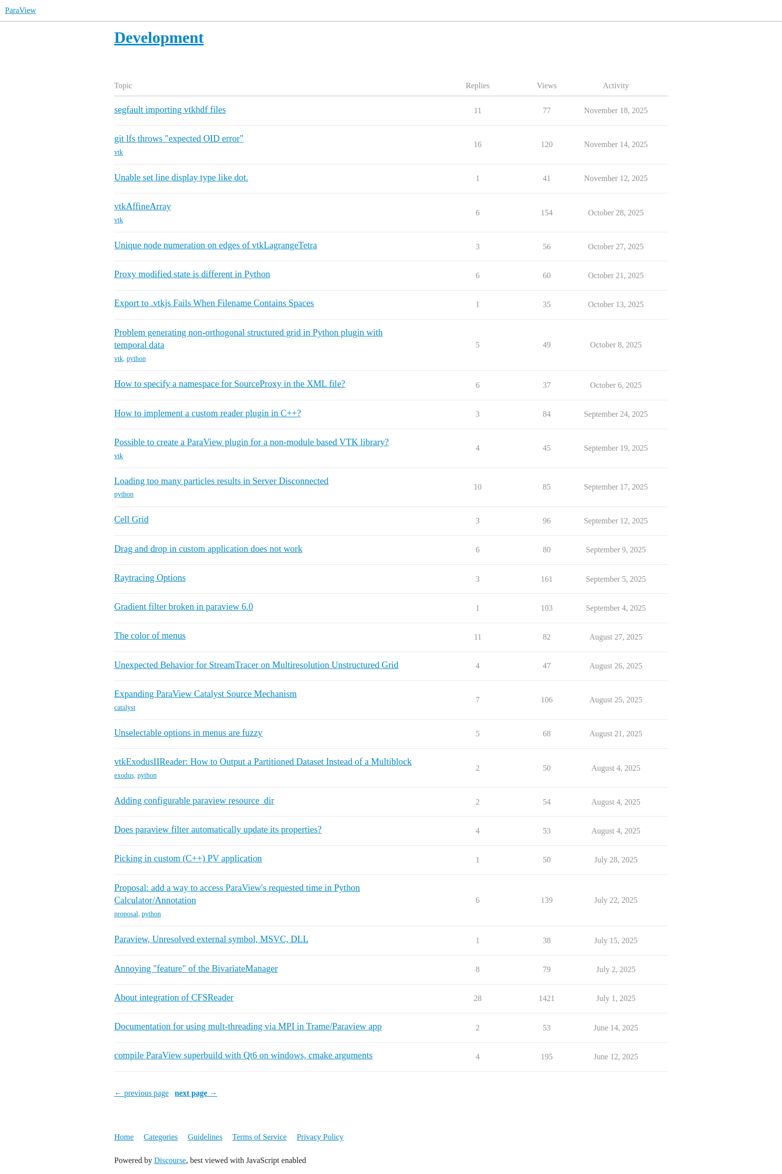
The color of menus (150, 636)
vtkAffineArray (142, 206)
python (136, 358)
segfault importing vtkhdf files (170, 110)
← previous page (141, 1093)
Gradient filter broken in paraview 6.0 (183, 607)
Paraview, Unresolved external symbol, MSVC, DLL (211, 939)
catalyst (125, 707)
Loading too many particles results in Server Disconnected (221, 481)
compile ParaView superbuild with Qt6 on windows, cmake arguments (243, 1055)
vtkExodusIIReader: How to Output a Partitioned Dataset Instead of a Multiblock (263, 762)
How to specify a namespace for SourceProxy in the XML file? (229, 384)
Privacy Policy (320, 1137)
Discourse (170, 1160)
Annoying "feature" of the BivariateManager (196, 969)
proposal (126, 914)
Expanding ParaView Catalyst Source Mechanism (205, 694)
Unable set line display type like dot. (181, 177)
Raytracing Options (150, 578)
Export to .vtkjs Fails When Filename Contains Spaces (214, 303)
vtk (118, 152)
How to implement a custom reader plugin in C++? (207, 413)
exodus (124, 775)
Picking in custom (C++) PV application (188, 858)
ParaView (20, 10)
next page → (196, 1093)
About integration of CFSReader (173, 998)
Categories (161, 1137)
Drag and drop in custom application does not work (208, 549)
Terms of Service (259, 1137)
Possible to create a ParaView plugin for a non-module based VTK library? (251, 442)
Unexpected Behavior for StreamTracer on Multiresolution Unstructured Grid (256, 665)
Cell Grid (131, 519)
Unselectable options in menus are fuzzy (188, 733)
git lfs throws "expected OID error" (178, 139)
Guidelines (205, 1137)
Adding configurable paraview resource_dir (194, 801)
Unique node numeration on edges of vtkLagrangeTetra (215, 245)
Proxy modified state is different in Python (192, 274)
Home (124, 1137)
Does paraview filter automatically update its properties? (218, 830)
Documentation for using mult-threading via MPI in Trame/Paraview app (248, 1026)
